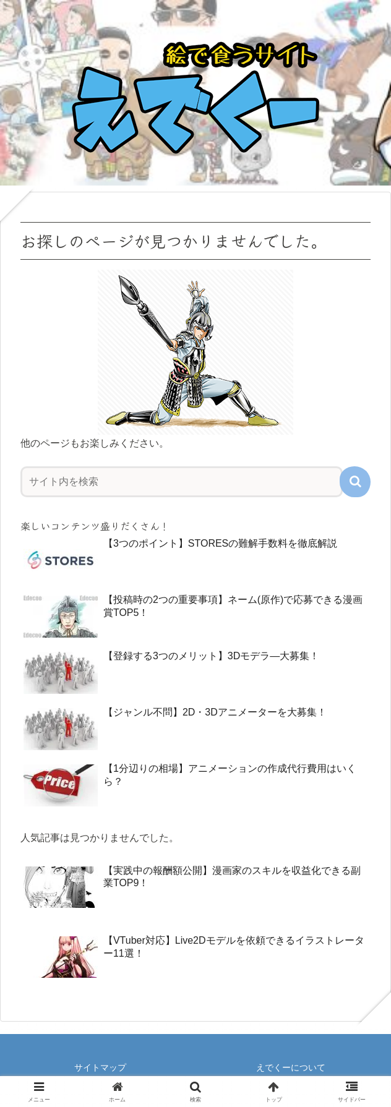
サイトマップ (100, 1067)
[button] (355, 481)
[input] (181, 481)
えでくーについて (290, 1067)
